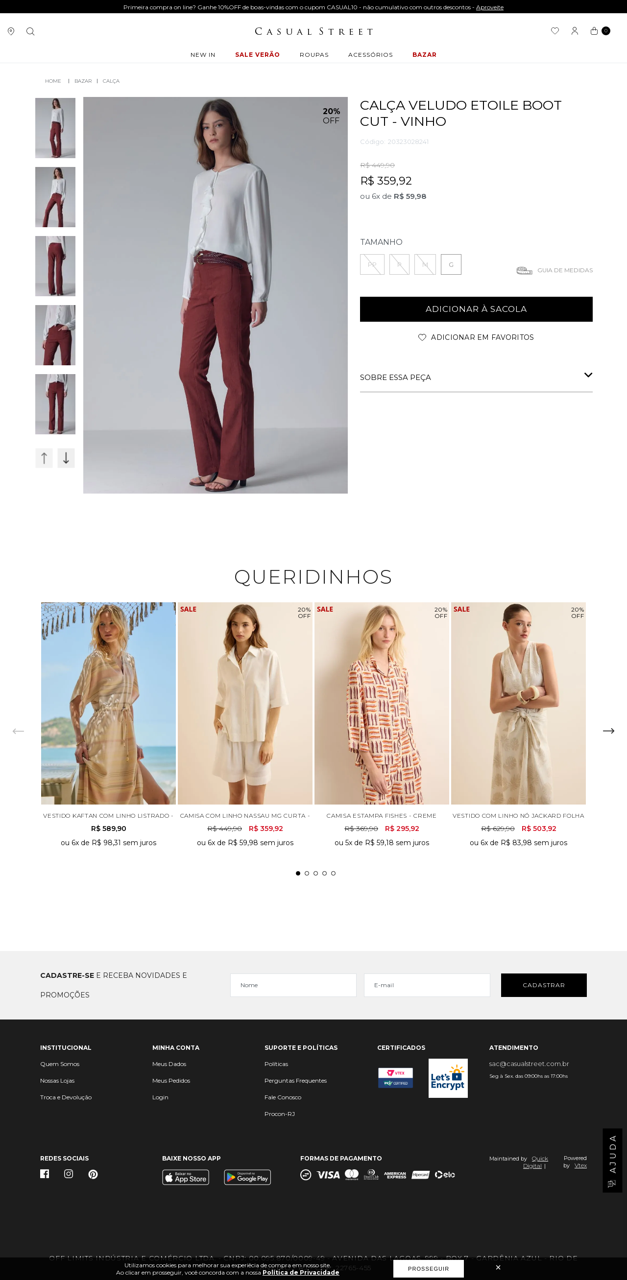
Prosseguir (428, 1269)
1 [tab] (298, 873)
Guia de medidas (565, 270)
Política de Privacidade (301, 1272)
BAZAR (424, 54)
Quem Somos (59, 1063)
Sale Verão (257, 54)
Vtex (581, 1165)
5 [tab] (333, 873)
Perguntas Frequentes (296, 1080)
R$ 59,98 (410, 196)
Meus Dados (169, 1063)
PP (372, 264)
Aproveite (490, 7)
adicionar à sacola (476, 309)
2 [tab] (307, 873)
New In (203, 54)
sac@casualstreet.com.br (529, 1063)
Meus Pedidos (171, 1080)
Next (66, 458)
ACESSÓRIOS (370, 54)
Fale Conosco (283, 1097)
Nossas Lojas (57, 1080)
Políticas (276, 1063)
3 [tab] (316, 873)
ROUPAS (314, 54)
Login (160, 1097)
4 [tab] (324, 873)
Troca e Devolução (66, 1097)
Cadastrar (544, 985)
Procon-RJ (280, 1113)
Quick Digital (535, 1162)
